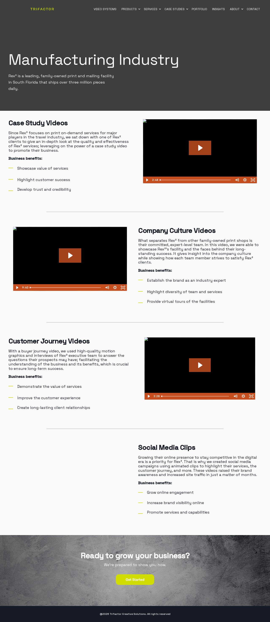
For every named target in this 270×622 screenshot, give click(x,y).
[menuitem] (139, 9)
